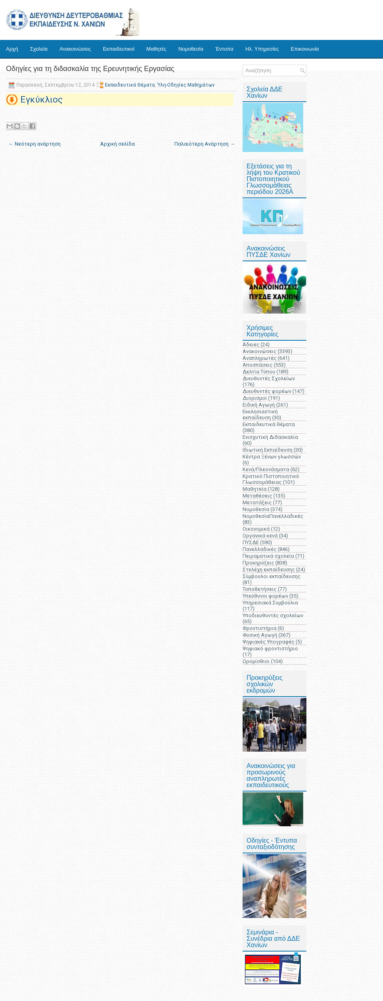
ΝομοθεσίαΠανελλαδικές (273, 516)
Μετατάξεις (257, 502)
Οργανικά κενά (260, 536)
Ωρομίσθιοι (256, 661)
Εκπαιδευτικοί (118, 49)
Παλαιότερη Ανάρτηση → (204, 144)
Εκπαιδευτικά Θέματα (130, 85)
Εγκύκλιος (41, 100)
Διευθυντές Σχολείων (269, 378)
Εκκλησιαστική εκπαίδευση (260, 415)
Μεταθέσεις (257, 496)
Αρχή (12, 49)
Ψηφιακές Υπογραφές (268, 642)
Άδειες (251, 344)
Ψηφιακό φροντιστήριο (270, 649)
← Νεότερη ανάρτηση (34, 144)
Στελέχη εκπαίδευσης (269, 570)
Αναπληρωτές (259, 358)
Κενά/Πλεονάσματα (266, 469)
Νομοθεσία (190, 49)
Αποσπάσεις (257, 365)
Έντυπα (224, 49)
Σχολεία (38, 49)
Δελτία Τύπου (259, 372)
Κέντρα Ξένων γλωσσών (272, 457)
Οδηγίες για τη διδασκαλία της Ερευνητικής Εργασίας (90, 69)
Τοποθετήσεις (259, 589)
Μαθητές (156, 49)
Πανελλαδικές (259, 549)
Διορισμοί (255, 398)
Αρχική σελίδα (117, 144)
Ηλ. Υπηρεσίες (262, 49)
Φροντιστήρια (259, 628)
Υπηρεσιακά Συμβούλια (270, 603)
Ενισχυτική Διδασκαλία (270, 437)
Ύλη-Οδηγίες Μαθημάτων (186, 85)
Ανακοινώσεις (75, 49)
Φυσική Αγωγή (260, 635)
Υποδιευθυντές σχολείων (273, 615)
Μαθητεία (255, 489)
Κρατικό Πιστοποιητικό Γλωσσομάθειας (271, 479)
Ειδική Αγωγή (259, 405)
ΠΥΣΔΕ (251, 542)
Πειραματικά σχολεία (268, 556)
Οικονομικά (256, 529)
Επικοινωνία (305, 49)
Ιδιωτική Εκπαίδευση (267, 450)
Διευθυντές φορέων (267, 391)
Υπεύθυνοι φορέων (265, 596)
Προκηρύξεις (258, 563)
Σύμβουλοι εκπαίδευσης (271, 576)
